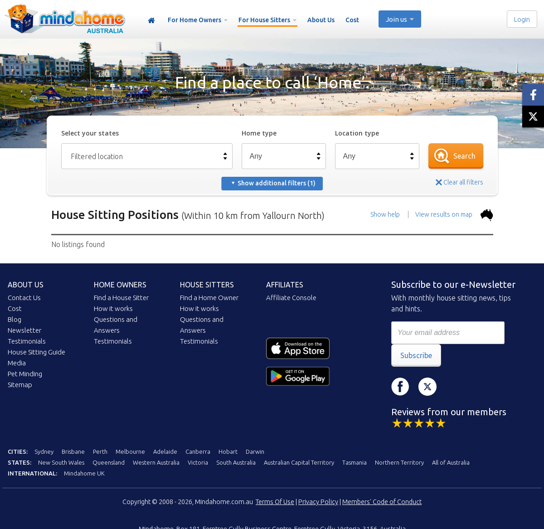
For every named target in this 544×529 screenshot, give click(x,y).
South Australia (236, 462)
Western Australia (156, 462)
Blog (14, 319)
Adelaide (165, 451)
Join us (396, 19)
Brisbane (73, 451)
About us (26, 285)
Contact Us (24, 297)
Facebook (400, 387)
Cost (352, 20)
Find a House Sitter (121, 297)
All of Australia (451, 462)
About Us (321, 20)
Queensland (108, 462)
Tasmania (354, 462)
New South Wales (61, 462)
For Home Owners (194, 20)
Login (522, 19)
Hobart (228, 451)
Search (464, 156)
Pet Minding (25, 374)
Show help (385, 214)
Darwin (255, 451)
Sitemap (20, 384)
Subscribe (416, 355)
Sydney (43, 451)
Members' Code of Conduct (382, 501)
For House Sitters (264, 20)
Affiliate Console (291, 297)
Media (17, 363)
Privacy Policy (318, 501)
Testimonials (27, 341)
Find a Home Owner (209, 297)
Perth (100, 451)
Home (151, 21)
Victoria (198, 462)
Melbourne (130, 451)
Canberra (197, 451)
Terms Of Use (275, 501)
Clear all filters (463, 182)
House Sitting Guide (36, 352)
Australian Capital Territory (299, 462)
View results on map (454, 214)
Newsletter (24, 330)
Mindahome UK (84, 473)
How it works (113, 308)
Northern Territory (399, 462)
